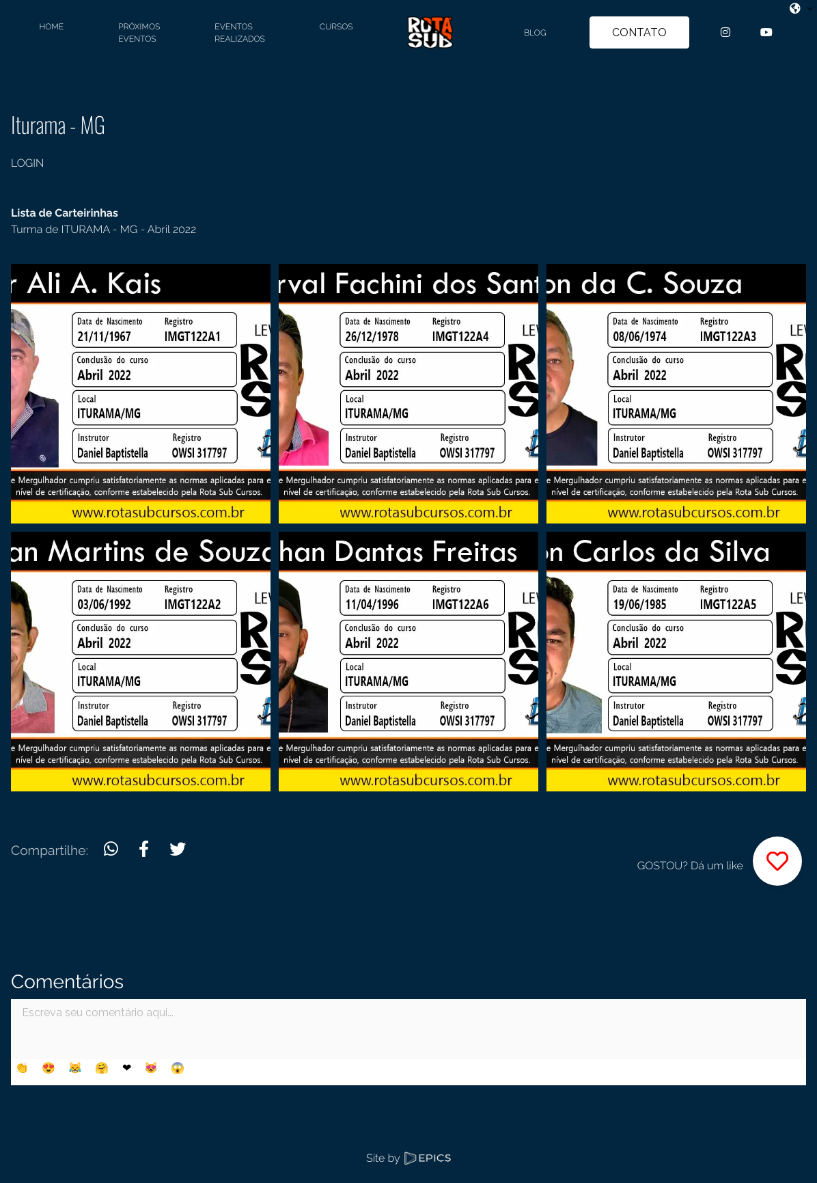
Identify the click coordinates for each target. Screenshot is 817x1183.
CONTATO (639, 32)
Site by (408, 1158)
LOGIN (27, 163)
